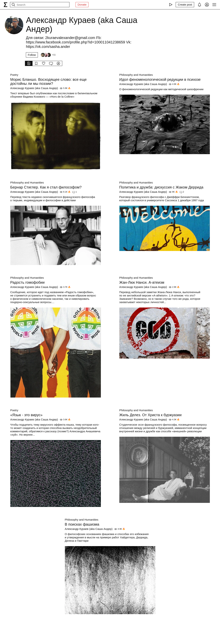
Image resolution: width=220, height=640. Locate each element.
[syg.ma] (5, 4)
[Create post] (185, 4)
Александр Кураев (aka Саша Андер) (34, 88)
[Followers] (48, 54)
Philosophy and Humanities (136, 74)
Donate (82, 4)
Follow (32, 54)
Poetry (14, 74)
